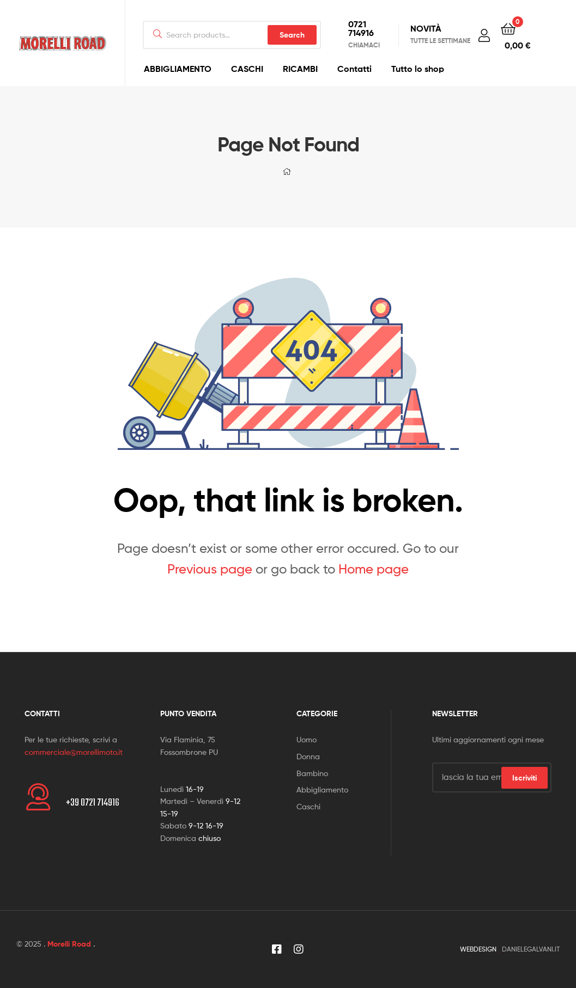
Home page (373, 569)
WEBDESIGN (478, 949)
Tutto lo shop (417, 68)
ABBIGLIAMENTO (177, 68)
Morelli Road (69, 944)
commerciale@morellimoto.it (74, 752)
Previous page (209, 569)
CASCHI (247, 68)
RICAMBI (300, 68)
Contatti (354, 68)
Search (292, 35)
